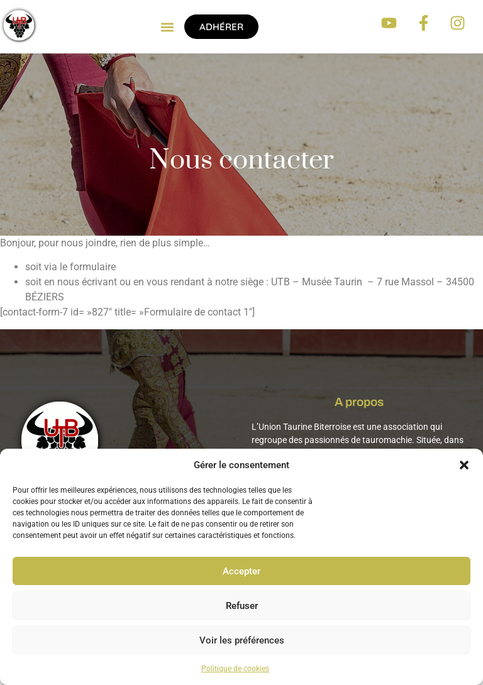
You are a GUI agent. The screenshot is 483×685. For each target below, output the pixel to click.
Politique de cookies (235, 668)
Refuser (242, 605)
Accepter (241, 571)
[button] (464, 465)
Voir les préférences (241, 640)
